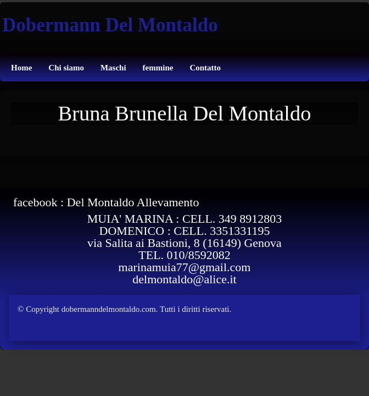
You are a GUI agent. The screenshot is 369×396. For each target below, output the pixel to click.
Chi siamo (66, 67)
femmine (158, 67)
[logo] (109, 21)
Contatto (205, 67)
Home (21, 67)
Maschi (113, 67)
